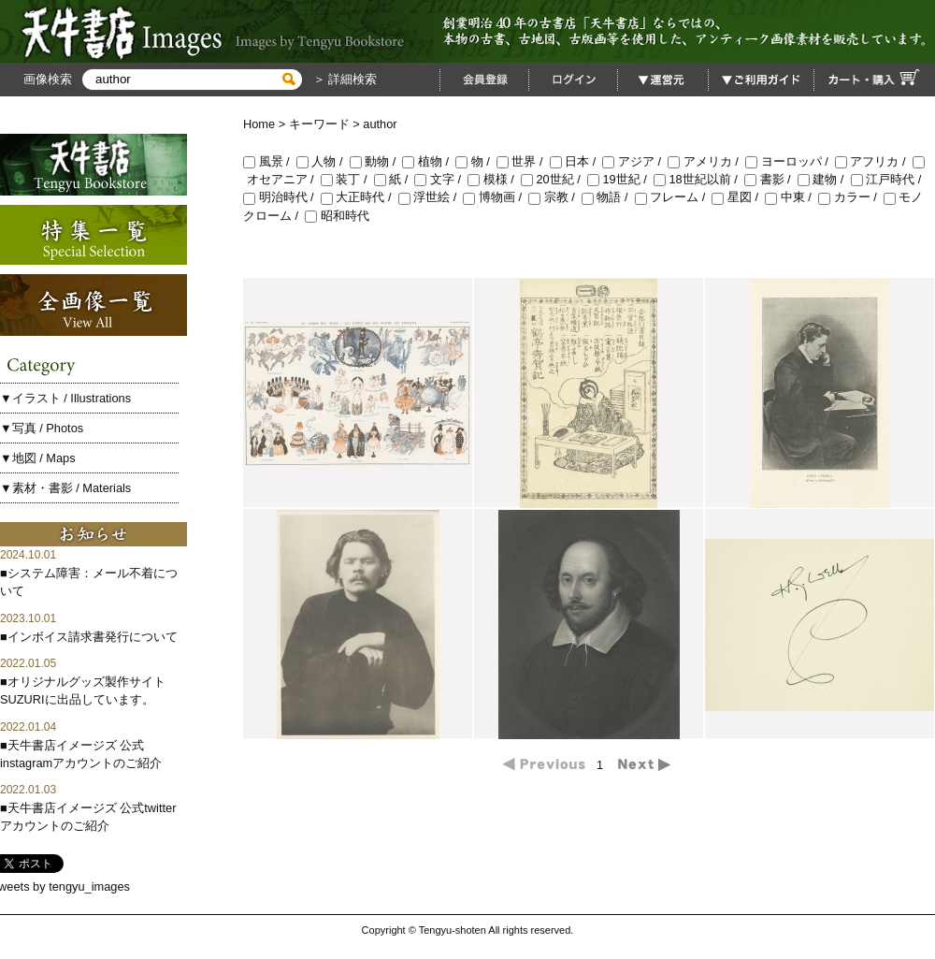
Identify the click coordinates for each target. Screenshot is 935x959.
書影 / (771, 179)
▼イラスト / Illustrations (65, 398)
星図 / (738, 197)
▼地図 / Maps (38, 458)
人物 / (323, 161)
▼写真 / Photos (41, 428)
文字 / (441, 179)
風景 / (269, 161)
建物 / (824, 179)
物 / (475, 161)
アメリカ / (706, 161)
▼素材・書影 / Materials (65, 488)
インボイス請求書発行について (92, 637)
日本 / (576, 161)
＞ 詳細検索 (343, 79)
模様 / (494, 179)
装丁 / (347, 179)
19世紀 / (620, 179)
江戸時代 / (888, 179)
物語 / (608, 197)
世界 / (523, 161)
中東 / (791, 197)
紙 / (394, 179)
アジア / (635, 161)
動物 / (376, 161)
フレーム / (673, 197)
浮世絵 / (431, 197)
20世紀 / (554, 179)
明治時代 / (282, 197)
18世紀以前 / (699, 179)
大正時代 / (359, 197)
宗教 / (555, 197)
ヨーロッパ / (790, 161)
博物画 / (495, 197)
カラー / (851, 197)
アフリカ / (874, 161)
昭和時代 (337, 216)
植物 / (428, 161)
